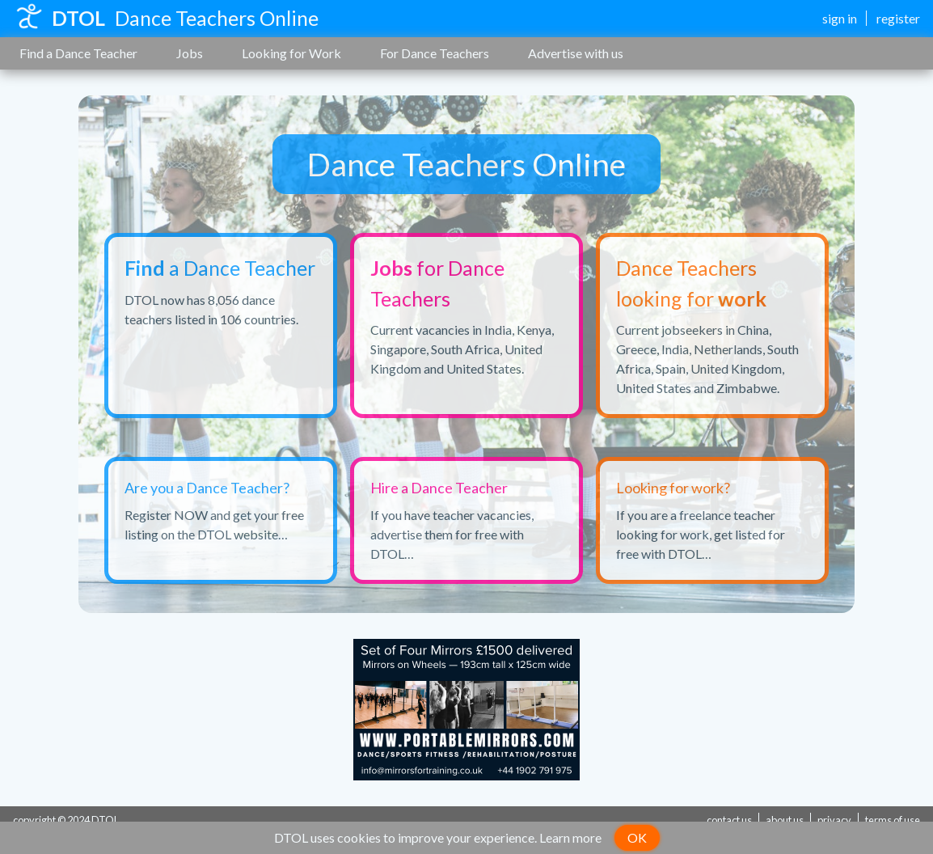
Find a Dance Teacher (78, 53)
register (898, 18)
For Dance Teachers (434, 53)
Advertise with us (575, 53)
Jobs (189, 53)
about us (785, 820)
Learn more (570, 837)
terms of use (892, 820)
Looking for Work (291, 53)
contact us (729, 820)
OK (637, 837)
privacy (834, 820)
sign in (839, 18)
